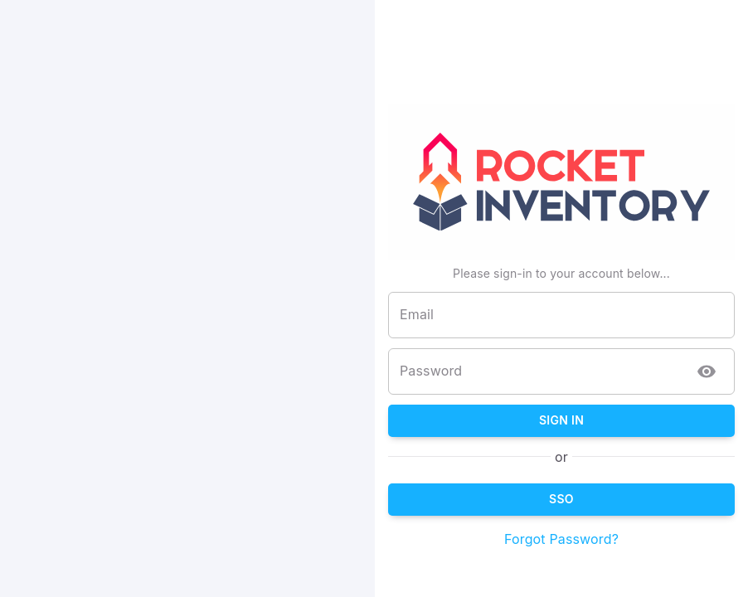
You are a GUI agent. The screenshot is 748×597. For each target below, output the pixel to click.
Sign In (623, 421)
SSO (623, 499)
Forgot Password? (623, 539)
